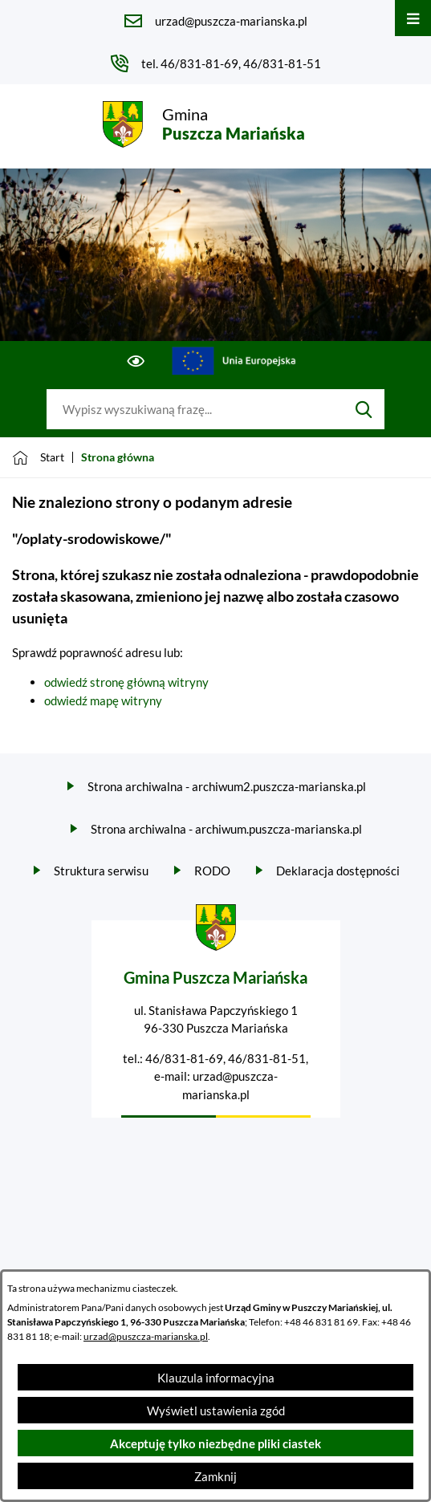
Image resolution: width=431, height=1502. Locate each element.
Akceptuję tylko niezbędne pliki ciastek (215, 1443)
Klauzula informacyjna (215, 1377)
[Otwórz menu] (413, 18)
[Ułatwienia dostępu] (136, 361)
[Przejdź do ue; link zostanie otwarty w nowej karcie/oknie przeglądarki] (234, 361)
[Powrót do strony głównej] (38, 457)
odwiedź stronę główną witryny (126, 682)
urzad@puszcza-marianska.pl (145, 1336)
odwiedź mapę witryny (103, 700)
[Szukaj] (364, 409)
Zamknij (215, 1476)
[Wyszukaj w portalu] (195, 409)
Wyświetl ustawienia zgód (216, 1410)
